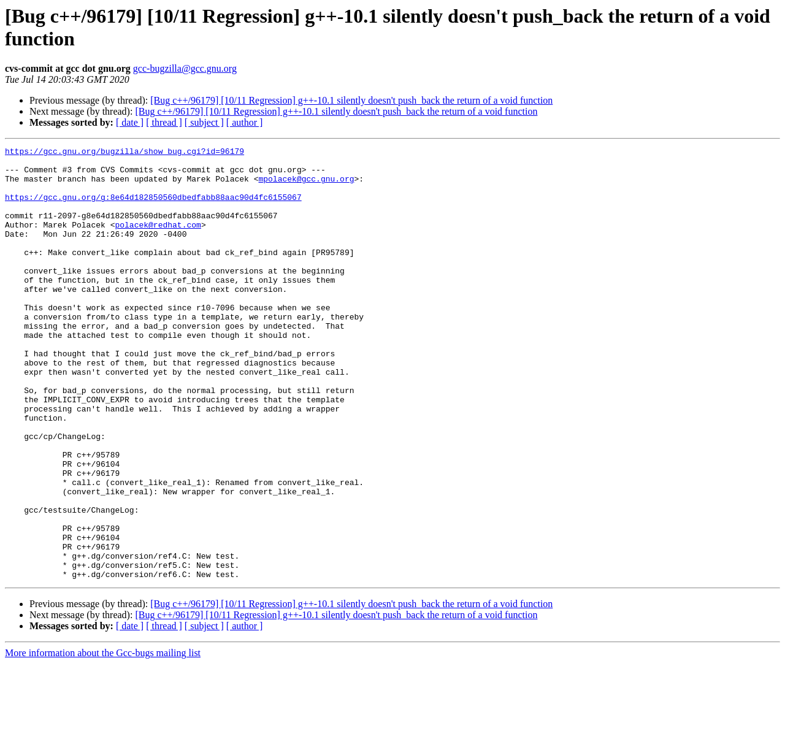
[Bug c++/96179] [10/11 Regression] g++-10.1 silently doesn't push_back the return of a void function (351, 100)
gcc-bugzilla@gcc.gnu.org (185, 68)
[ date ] (130, 122)
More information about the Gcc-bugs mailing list (103, 739)
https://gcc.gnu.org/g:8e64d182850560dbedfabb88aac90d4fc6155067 (153, 207)
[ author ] (244, 122)
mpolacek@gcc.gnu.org (306, 185)
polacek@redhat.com (158, 241)
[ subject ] (204, 122)
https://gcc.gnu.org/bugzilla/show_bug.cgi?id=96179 (124, 152)
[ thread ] (164, 122)
